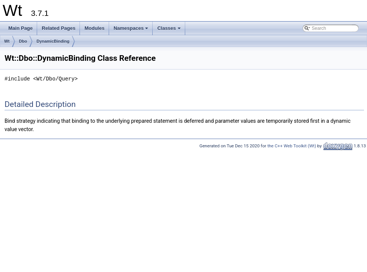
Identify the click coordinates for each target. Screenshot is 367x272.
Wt (6, 41)
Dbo (23, 41)
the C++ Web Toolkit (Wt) (291, 145)
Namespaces (132, 30)
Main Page (20, 28)
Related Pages (58, 28)
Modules (94, 28)
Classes (169, 30)
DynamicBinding (52, 41)
